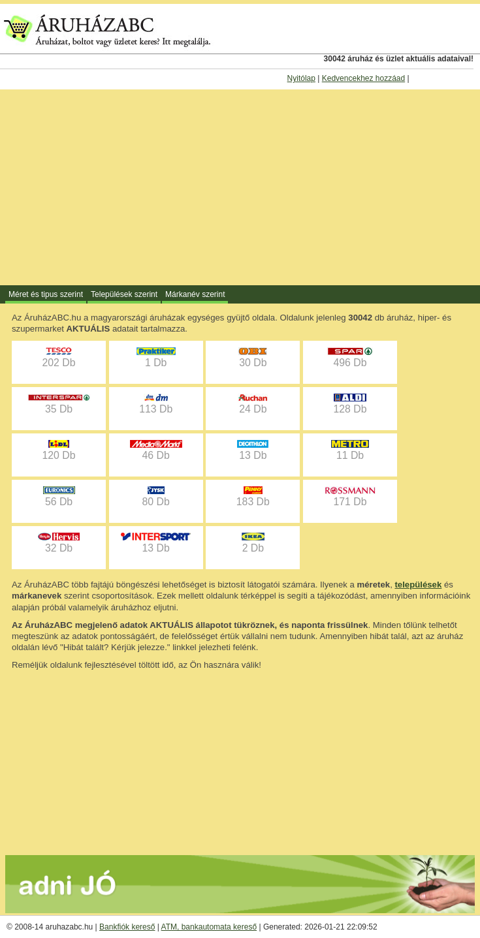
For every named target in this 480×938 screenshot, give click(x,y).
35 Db (58, 404)
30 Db (252, 357)
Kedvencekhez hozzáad (363, 78)
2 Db (253, 543)
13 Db (252, 450)
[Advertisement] (240, 187)
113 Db (155, 404)
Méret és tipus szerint (45, 294)
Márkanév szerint (195, 294)
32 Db (59, 543)
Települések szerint (124, 294)
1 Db (156, 357)
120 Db (58, 450)
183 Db (253, 496)
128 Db (349, 404)
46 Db (156, 450)
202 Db (58, 357)
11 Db (350, 450)
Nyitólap (301, 78)
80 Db (156, 496)
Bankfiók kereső (127, 926)
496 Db (350, 357)
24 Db (253, 404)
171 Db (350, 496)
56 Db (59, 496)
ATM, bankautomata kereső (209, 926)
